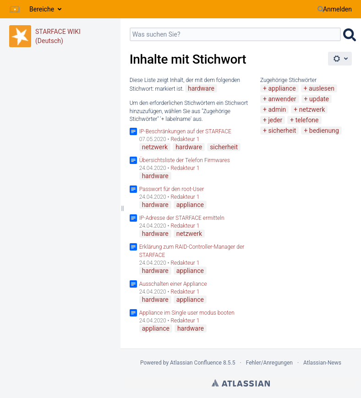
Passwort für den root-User (171, 189)
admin (277, 109)
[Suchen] (320, 9)
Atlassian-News (322, 363)
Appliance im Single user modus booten (187, 313)
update (319, 99)
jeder (275, 120)
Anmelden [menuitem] (337, 9)
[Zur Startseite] (15, 9)
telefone (307, 120)
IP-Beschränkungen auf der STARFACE (185, 131)
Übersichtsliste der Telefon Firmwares (184, 160)
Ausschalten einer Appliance (173, 284)
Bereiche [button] (41, 9)
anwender (282, 99)
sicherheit (282, 130)
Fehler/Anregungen (269, 363)
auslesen (321, 88)
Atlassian (241, 383)
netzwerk (312, 109)
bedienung (324, 130)
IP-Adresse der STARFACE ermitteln (181, 218)
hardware (201, 88)
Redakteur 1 (184, 139)
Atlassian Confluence (196, 363)
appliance (281, 88)
